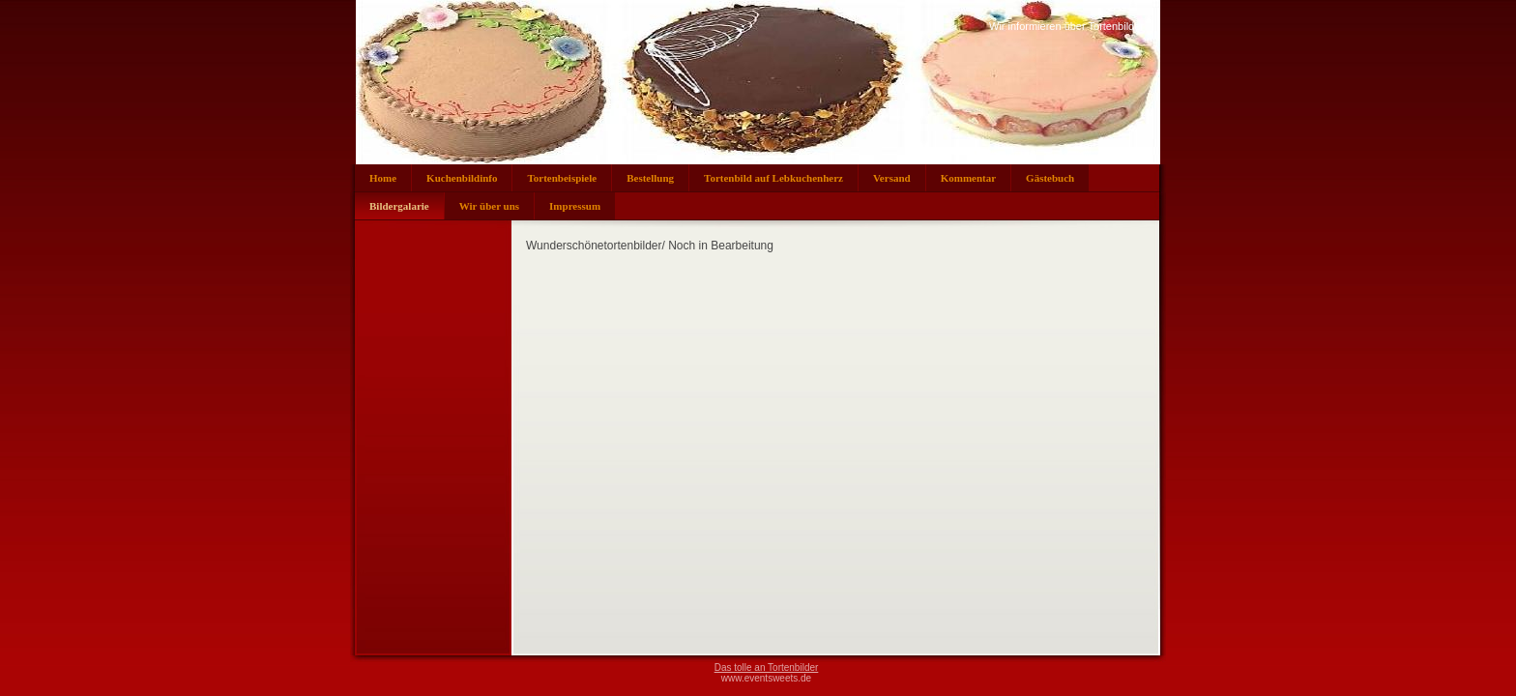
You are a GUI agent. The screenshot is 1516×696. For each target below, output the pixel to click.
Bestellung (650, 178)
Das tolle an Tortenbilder (766, 667)
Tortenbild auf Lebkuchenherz (773, 178)
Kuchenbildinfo (461, 178)
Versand (892, 178)
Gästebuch (1050, 178)
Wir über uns (489, 206)
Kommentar (968, 178)
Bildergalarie (399, 206)
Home (382, 178)
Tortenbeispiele (562, 178)
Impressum (574, 206)
